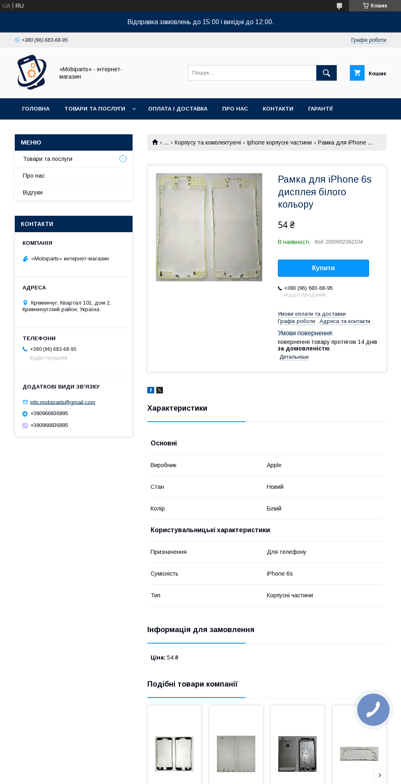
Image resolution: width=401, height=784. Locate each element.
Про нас (235, 109)
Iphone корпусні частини (279, 142)
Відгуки (33, 192)
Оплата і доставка (177, 109)
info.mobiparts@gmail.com (62, 402)
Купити (323, 267)
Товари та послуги (94, 109)
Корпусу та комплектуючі (208, 142)
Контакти (278, 109)
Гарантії (320, 109)
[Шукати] (326, 73)
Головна (36, 109)
